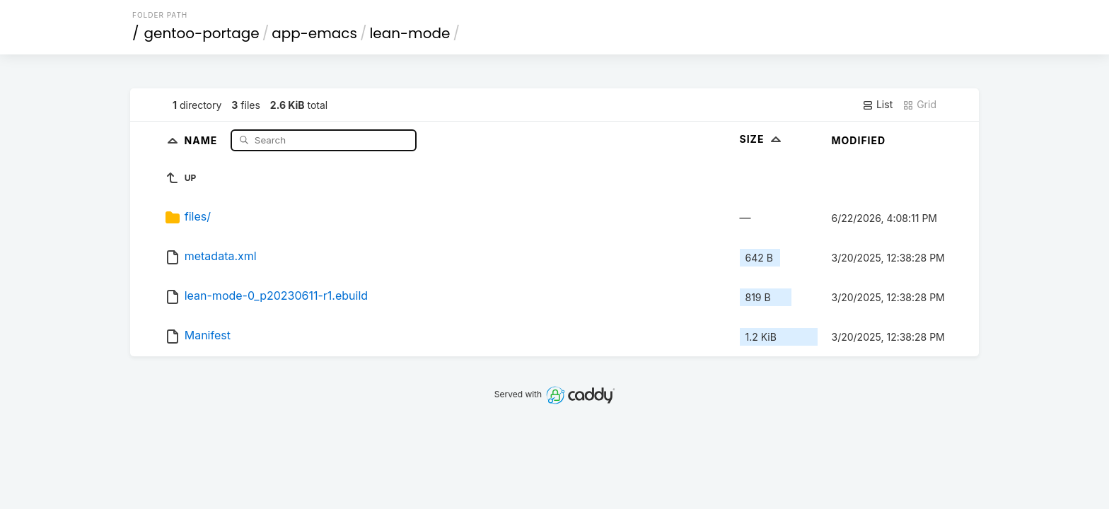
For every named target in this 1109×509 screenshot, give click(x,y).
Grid (919, 104)
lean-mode (409, 33)
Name (203, 140)
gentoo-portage (202, 33)
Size (762, 139)
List (877, 104)
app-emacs (314, 33)
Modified (859, 140)
